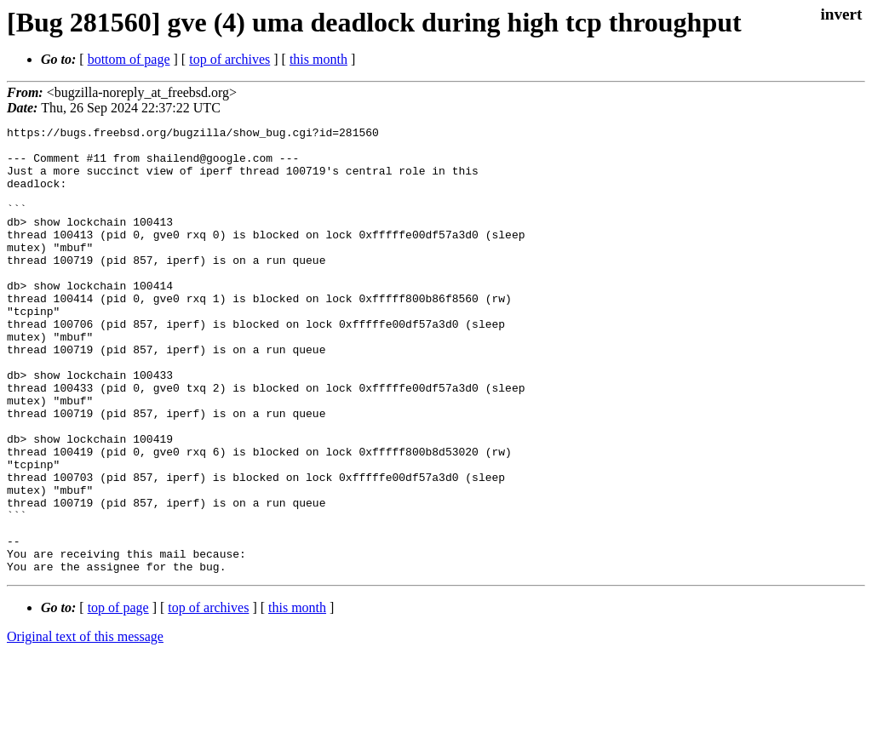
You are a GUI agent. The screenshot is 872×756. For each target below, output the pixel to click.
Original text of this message (85, 726)
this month (318, 59)
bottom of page (129, 59)
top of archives (229, 59)
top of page (118, 697)
